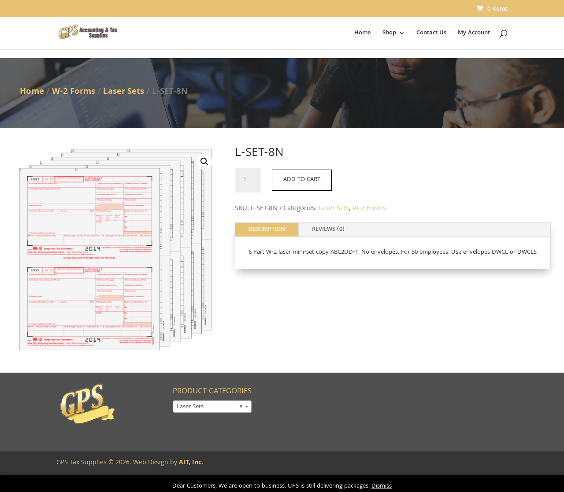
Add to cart (301, 180)
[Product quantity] (248, 180)
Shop (389, 34)
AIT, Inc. (190, 463)
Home (362, 34)
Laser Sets (123, 92)
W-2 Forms (73, 92)
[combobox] (212, 406)
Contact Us (431, 34)
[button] (204, 162)
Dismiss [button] (381, 486)
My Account (474, 34)
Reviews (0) (328, 229)
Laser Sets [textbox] (209, 407)
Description (267, 229)
